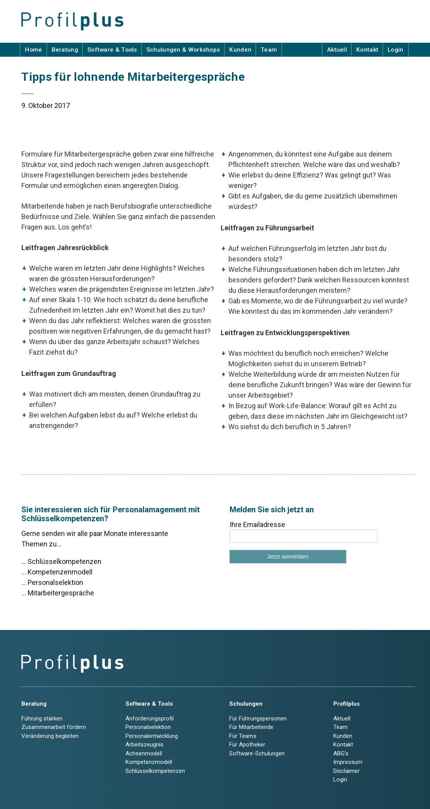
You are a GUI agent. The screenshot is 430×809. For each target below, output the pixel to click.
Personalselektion (148, 727)
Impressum (347, 762)
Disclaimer (346, 770)
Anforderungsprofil (149, 718)
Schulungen (246, 703)
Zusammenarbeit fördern (53, 727)
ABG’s (340, 753)
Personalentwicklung (151, 735)
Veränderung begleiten (49, 735)
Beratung (65, 49)
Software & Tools (112, 49)
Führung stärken (42, 718)
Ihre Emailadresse (257, 524)
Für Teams (242, 735)
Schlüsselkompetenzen (155, 770)
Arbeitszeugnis (144, 744)
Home (33, 49)
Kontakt (367, 49)
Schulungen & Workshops (183, 49)
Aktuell (337, 49)
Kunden (240, 49)
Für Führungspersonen (258, 718)
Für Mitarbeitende (251, 727)
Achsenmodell (143, 753)
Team (269, 49)
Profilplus (346, 703)
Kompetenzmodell (148, 762)
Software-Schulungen (257, 753)
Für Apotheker (247, 744)
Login (396, 49)
